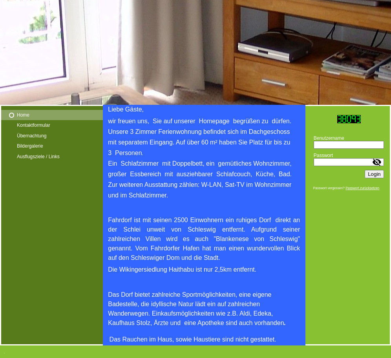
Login (374, 174)
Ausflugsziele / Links (38, 156)
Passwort (323, 155)
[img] (195, 52)
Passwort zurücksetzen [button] (362, 188)
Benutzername (329, 138)
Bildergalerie (30, 146)
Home (23, 115)
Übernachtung (31, 136)
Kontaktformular (33, 125)
